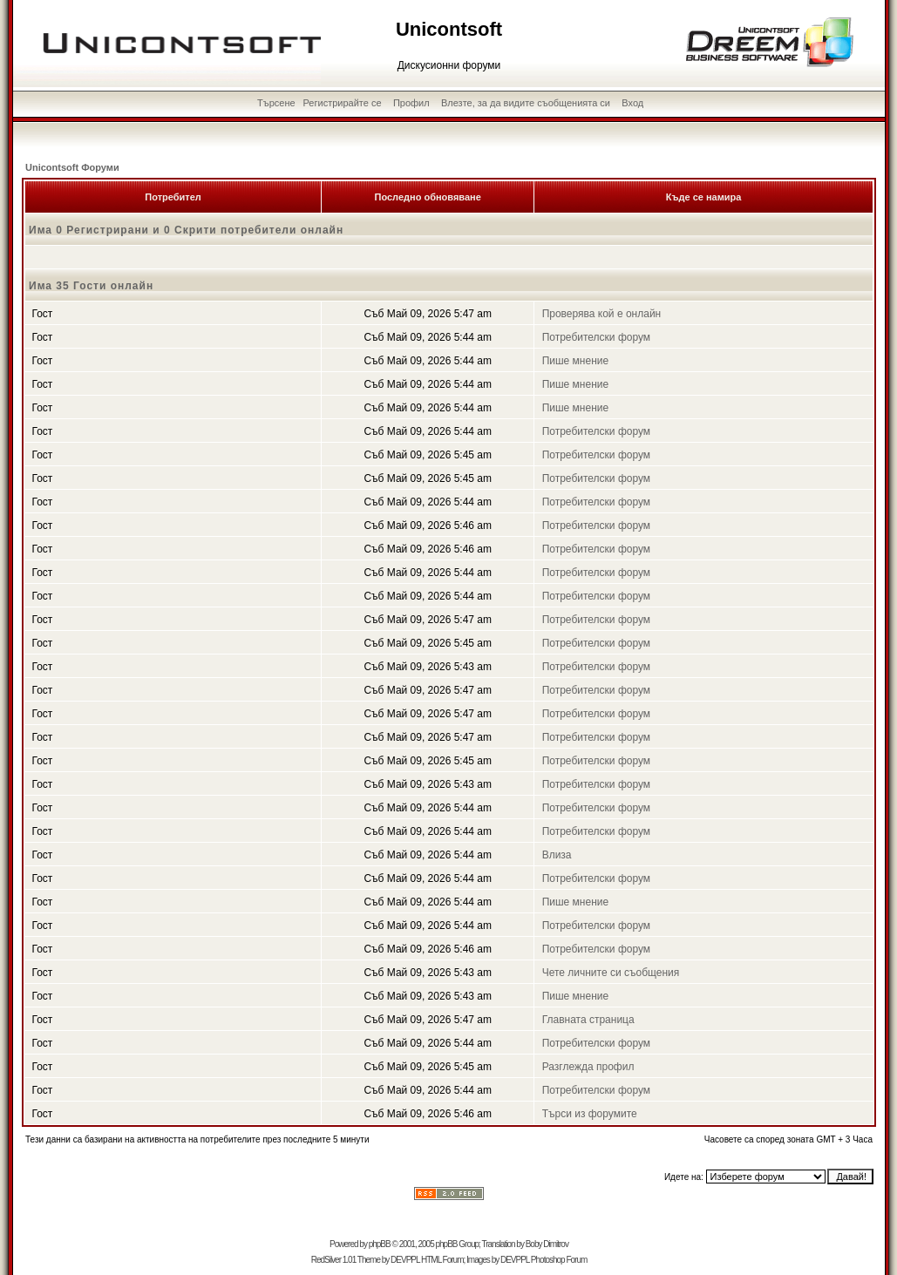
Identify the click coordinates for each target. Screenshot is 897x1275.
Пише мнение (575, 361)
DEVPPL (405, 1260)
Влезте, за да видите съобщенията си (525, 103)
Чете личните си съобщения (611, 972)
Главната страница (588, 1020)
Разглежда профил (588, 1067)
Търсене (276, 103)
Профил (411, 103)
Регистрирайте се (342, 103)
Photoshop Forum (559, 1260)
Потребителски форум (596, 337)
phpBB (380, 1244)
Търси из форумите (589, 1114)
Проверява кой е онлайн (602, 314)
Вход (632, 103)
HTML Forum (442, 1260)
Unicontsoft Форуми (72, 167)
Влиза (557, 855)
